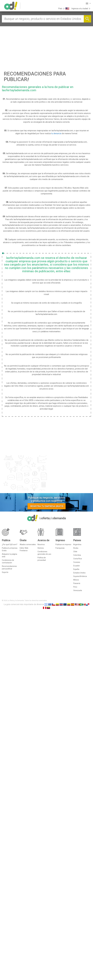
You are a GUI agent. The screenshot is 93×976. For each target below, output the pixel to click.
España (76, 569)
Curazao (76, 562)
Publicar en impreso (63, 544)
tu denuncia (56, 133)
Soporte (5, 572)
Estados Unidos (79, 573)
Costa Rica (77, 559)
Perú (75, 587)
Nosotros (41, 544)
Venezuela (77, 590)
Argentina (77, 544)
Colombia (77, 555)
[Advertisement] (46, 45)
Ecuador (76, 566)
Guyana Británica (80, 576)
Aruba (75, 548)
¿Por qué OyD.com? (9, 544)
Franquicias (60, 548)
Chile (75, 552)
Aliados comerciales (28, 544)
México (76, 580)
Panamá (76, 583)
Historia (41, 548)
